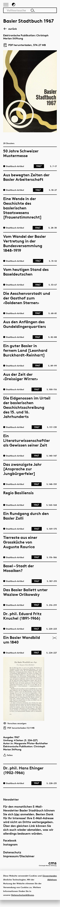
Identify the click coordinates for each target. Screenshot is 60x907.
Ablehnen (52, 886)
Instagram (10, 850)
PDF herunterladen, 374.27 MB (24, 46)
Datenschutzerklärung (22, 902)
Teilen (8, 760)
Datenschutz (12, 857)
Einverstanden (50, 882)
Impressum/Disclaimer (18, 861)
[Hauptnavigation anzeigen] (6, 6)
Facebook (9, 846)
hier (17, 820)
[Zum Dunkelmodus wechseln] (13, 6)
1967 (16, 742)
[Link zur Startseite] (44, 6)
